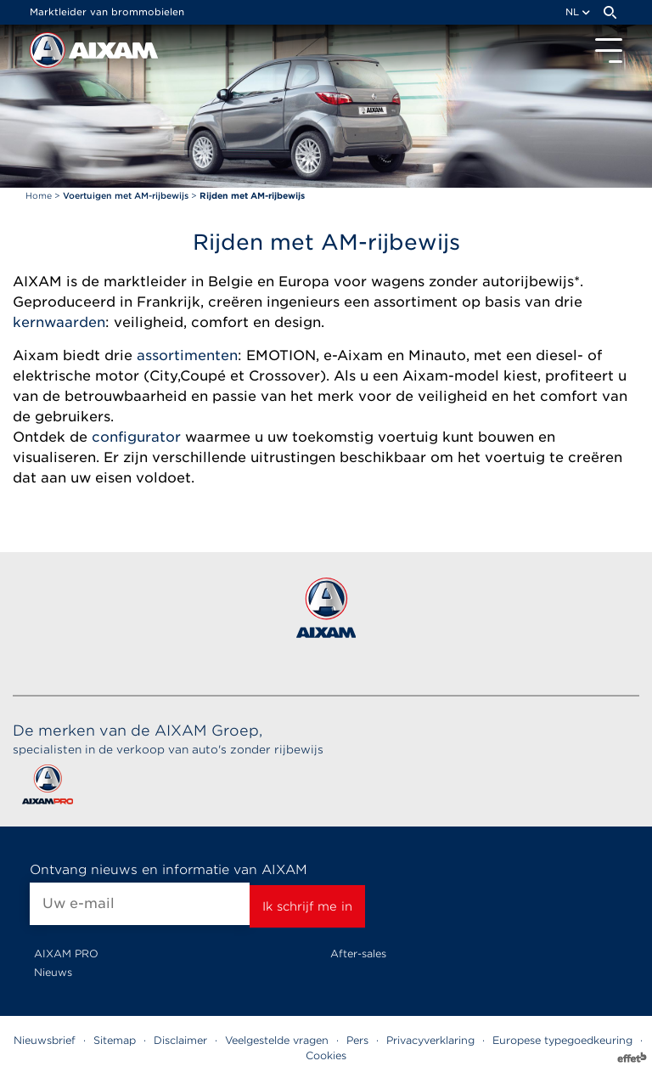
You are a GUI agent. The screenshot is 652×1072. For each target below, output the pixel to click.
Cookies (326, 1055)
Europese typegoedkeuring (562, 1040)
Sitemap (114, 1040)
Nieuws (53, 972)
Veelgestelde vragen (277, 1040)
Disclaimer (180, 1040)
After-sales (358, 953)
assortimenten (187, 355)
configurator (136, 437)
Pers (357, 1040)
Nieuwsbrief (45, 1040)
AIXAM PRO (66, 953)
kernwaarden (59, 322)
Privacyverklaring (430, 1040)
